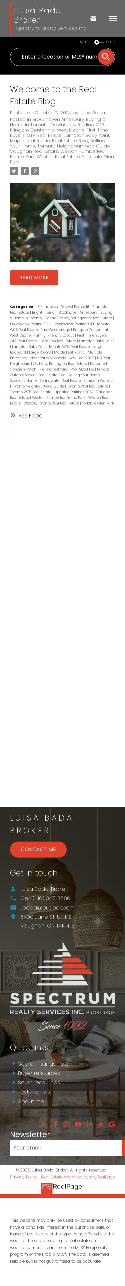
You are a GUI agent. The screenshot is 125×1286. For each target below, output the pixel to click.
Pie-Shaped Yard (54, 369)
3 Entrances (48, 306)
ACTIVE (86, 42)
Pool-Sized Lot (83, 369)
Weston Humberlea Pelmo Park (59, 397)
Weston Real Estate (58, 156)
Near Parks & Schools (48, 358)
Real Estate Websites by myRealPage (78, 1177)
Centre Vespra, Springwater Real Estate (79, 318)
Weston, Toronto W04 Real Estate (52, 403)
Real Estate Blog (70, 140)
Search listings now (43, 1064)
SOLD (110, 42)
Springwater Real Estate (61, 380)
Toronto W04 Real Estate (88, 386)
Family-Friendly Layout (54, 335)
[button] (44, 1124)
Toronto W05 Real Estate (31, 391)
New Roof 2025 (82, 358)
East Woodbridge (56, 329)
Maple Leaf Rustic (30, 140)
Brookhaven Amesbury (58, 119)
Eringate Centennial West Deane (47, 130)
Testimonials (34, 1092)
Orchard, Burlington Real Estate (60, 363)
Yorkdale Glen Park (98, 403)
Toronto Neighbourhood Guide (73, 146)
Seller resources (39, 1082)
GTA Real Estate (44, 135)
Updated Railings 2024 (74, 391)
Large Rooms (40, 352)
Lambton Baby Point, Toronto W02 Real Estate (51, 346)
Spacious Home (24, 380)
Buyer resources (39, 1073)
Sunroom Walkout (99, 380)
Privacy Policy (23, 1177)
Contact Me (38, 849)
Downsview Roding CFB (77, 125)
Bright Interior (44, 312)
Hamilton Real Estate (58, 341)
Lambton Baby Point (86, 135)
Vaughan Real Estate (34, 151)
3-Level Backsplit (75, 306)
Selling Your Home (85, 375)
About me (31, 1101)
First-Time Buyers (92, 335)
